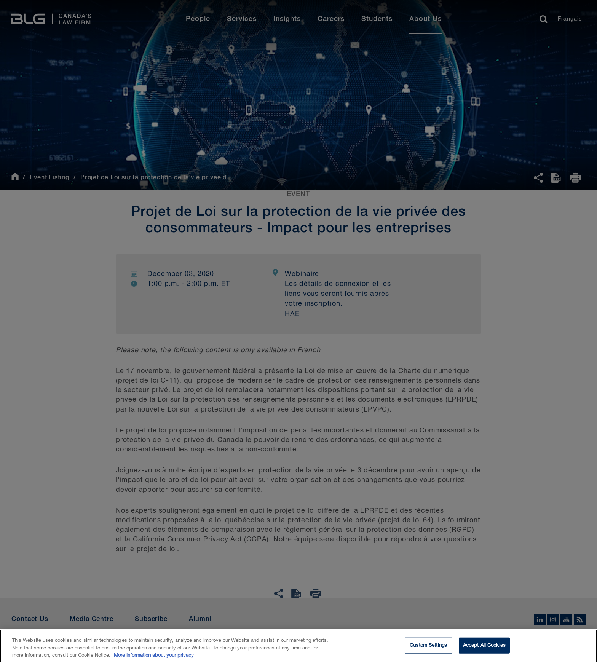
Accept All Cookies (484, 650)
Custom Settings (428, 650)
